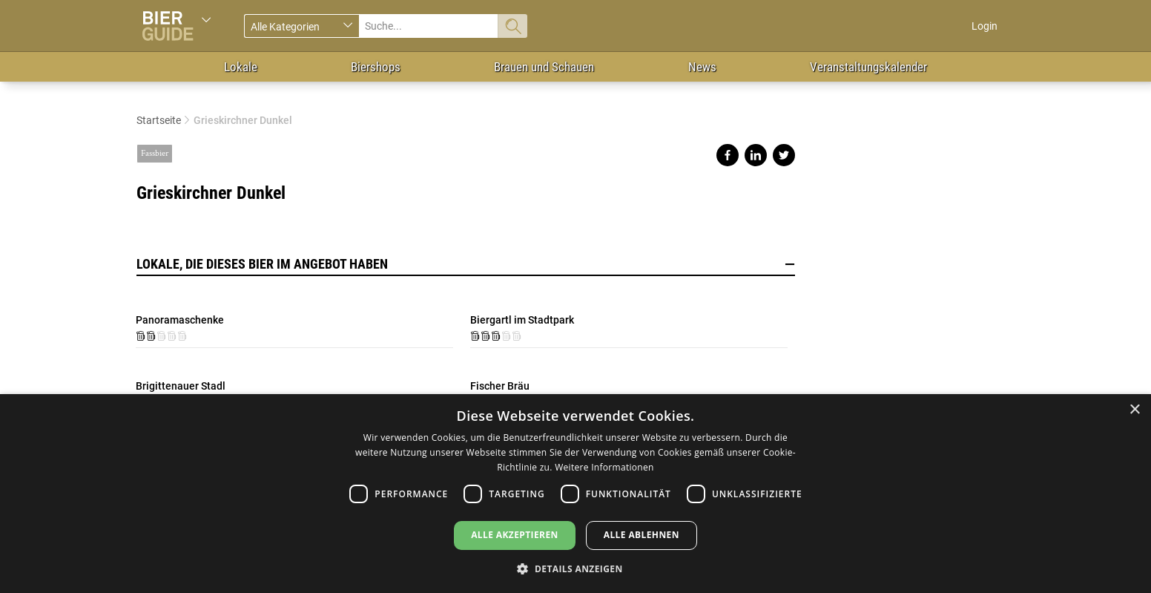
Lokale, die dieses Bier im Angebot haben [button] (465, 264)
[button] (575, 568)
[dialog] (575, 493)
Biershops (375, 66)
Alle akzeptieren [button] (514, 534)
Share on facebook (727, 155)
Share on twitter (784, 155)
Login (984, 26)
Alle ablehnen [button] (641, 534)
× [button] (1134, 410)
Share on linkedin (756, 155)
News (702, 66)
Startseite (158, 120)
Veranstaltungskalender (868, 66)
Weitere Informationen (604, 467)
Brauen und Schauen (544, 66)
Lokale (240, 66)
